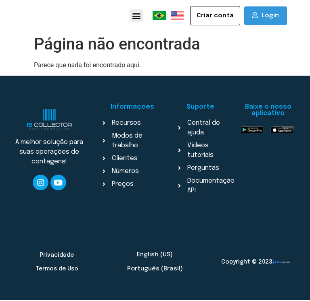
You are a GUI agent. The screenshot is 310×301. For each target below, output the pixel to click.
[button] (136, 16)
